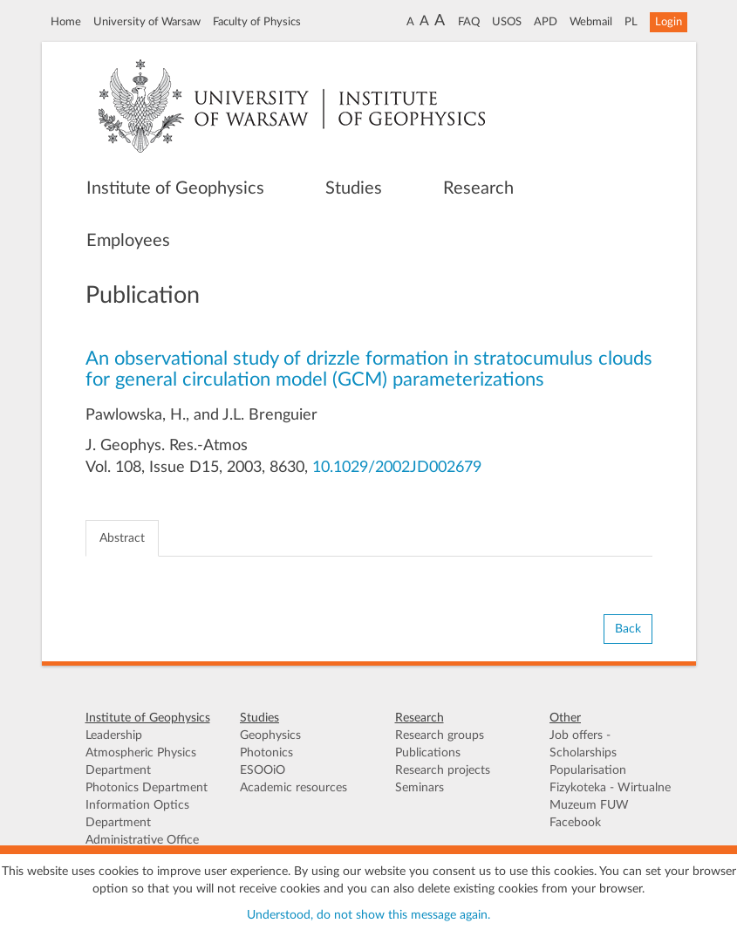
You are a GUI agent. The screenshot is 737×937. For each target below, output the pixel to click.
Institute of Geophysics (175, 188)
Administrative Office (142, 840)
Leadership (113, 735)
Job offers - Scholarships (583, 744)
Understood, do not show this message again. (368, 915)
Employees (128, 241)
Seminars (419, 788)
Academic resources (293, 788)
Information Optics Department (137, 814)
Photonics (266, 753)
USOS (507, 22)
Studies (353, 188)
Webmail (591, 22)
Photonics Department (146, 788)
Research (478, 188)
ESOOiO (262, 770)
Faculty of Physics (257, 22)
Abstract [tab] (122, 538)
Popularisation (587, 770)
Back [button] (628, 629)
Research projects (442, 770)
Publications (428, 753)
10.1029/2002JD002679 (396, 467)
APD (545, 22)
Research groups (439, 735)
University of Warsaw (147, 22)
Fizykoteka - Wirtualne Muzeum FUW (610, 796)
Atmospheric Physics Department (140, 761)
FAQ (469, 22)
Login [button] (668, 22)
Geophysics (270, 735)
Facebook (575, 823)
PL (631, 22)
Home (66, 22)
